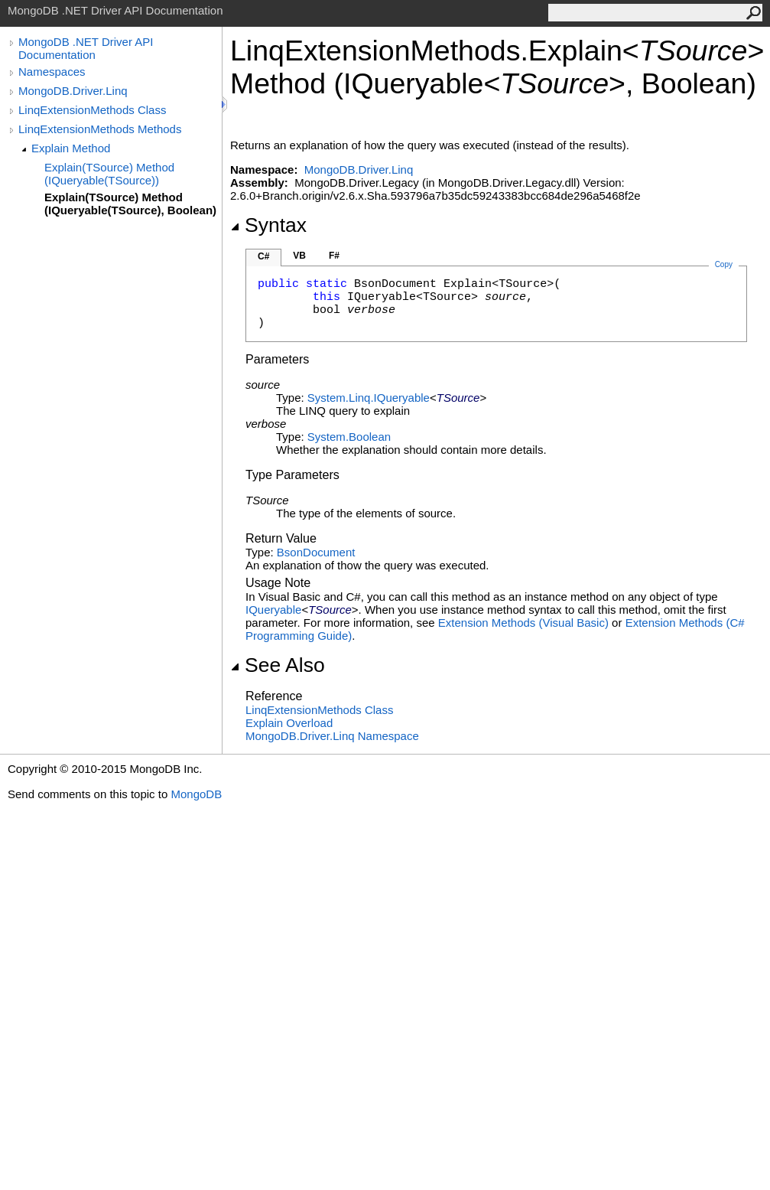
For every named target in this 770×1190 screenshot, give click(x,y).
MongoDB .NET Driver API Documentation (85, 48)
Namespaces (52, 71)
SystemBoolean (349, 436)
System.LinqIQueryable (368, 397)
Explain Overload (289, 722)
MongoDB (196, 793)
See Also (277, 665)
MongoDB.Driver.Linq (73, 90)
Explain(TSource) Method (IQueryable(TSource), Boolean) (130, 204)
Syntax (268, 225)
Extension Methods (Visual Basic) (523, 622)
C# (263, 256)
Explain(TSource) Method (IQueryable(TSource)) (109, 174)
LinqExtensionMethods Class (92, 109)
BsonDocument (316, 552)
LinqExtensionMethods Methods (99, 128)
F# (334, 255)
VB (299, 255)
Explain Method (70, 148)
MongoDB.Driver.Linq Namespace (332, 735)
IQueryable (273, 609)
